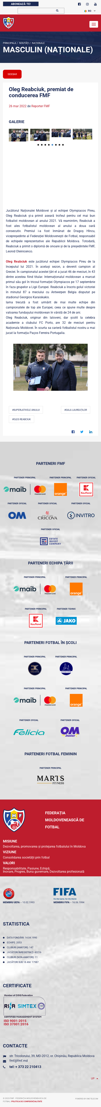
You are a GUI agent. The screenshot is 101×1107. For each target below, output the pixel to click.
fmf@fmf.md (18, 1061)
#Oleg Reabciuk (21, 419)
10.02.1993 (28, 902)
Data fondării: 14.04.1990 (22, 937)
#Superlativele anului (26, 410)
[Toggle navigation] (93, 24)
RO (87, 11)
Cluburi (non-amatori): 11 (23, 957)
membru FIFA (61, 902)
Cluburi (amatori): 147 (21, 947)
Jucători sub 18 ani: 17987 (23, 962)
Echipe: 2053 (15, 942)
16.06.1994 (78, 902)
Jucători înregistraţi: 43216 (25, 952)
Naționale (38, 43)
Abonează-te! (21, 3)
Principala (9, 43)
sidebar (12, 74)
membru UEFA (11, 902)
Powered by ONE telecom (86, 1099)
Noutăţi (24, 43)
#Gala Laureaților (75, 410)
